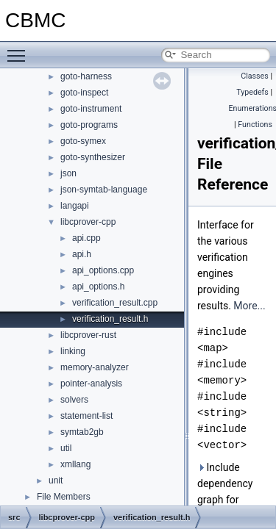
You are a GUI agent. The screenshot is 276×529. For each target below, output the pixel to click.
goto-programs (89, 125)
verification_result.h (110, 319)
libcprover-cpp (88, 222)
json (68, 173)
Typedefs (252, 92)
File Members (64, 497)
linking (72, 351)
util (65, 448)
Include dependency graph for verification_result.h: (233, 491)
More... (249, 306)
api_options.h (98, 286)
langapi (74, 206)
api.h (81, 254)
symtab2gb (82, 432)
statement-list (86, 416)
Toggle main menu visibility (19, 49)
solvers (74, 400)
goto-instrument (90, 109)
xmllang (75, 464)
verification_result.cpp (115, 303)
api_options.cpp (103, 270)
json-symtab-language (103, 189)
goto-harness (86, 76)
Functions (255, 124)
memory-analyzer (94, 367)
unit (56, 480)
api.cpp (86, 238)
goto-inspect (84, 92)
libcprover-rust (88, 335)
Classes (254, 76)
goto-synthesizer (92, 157)
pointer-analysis (91, 383)
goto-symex (83, 141)
